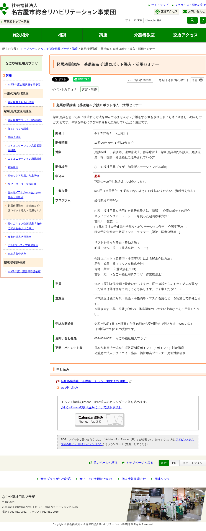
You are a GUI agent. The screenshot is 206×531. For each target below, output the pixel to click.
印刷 (194, 80)
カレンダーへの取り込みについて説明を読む (91, 407)
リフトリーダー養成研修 (22, 184)
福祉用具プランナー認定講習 (25, 120)
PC (174, 463)
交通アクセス (166, 12)
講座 (103, 34)
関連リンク (162, 479)
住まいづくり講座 (18, 128)
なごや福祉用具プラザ (55, 48)
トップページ (29, 48)
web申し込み (69, 387)
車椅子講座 (14, 137)
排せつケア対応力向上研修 (23, 175)
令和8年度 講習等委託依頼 (24, 271)
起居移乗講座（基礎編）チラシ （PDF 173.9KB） (96, 381)
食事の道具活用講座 (19, 236)
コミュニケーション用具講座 (25, 158)
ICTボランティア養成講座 (23, 245)
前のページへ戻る (105, 462)
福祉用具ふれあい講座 (21, 102)
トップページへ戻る (139, 462)
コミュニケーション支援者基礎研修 (25, 148)
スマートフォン (193, 463)
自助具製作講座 (17, 253)
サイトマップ (159, 4)
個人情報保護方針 (134, 479)
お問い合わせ (194, 11)
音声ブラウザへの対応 (56, 479)
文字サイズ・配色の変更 (190, 4)
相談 (62, 34)
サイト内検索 (133, 20)
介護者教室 (144, 34)
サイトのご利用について (96, 479)
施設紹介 (21, 34)
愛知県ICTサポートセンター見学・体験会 (24, 195)
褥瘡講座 (13, 167)
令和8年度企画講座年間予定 (24, 84)
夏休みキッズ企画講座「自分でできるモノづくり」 (25, 226)
